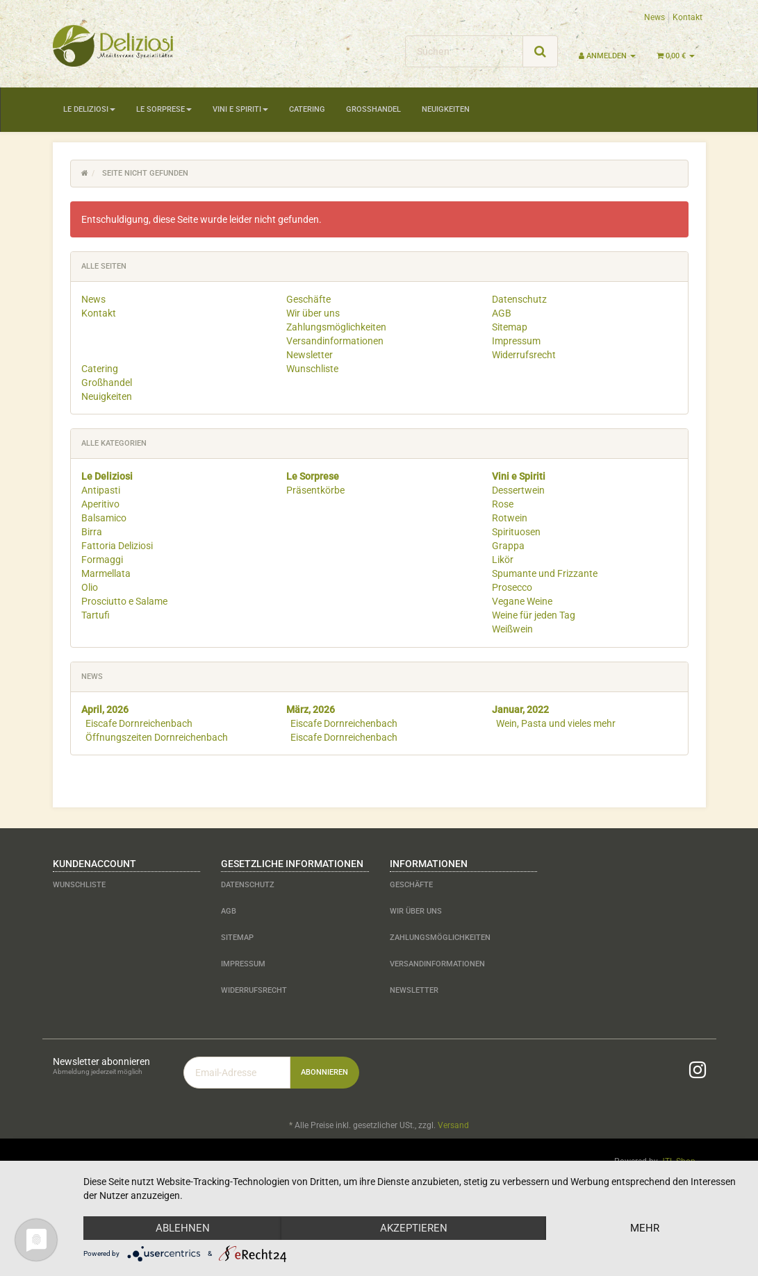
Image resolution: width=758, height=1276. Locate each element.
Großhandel (373, 109)
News (654, 17)
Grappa (508, 545)
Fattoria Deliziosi (117, 545)
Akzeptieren (413, 1228)
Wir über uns (313, 313)
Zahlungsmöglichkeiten (336, 327)
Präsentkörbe (315, 490)
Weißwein (512, 629)
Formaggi (102, 559)
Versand (453, 1125)
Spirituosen (516, 531)
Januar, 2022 (520, 709)
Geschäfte (308, 299)
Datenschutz (519, 299)
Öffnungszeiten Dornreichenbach (156, 737)
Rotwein (509, 517)
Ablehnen (183, 1228)
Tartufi (95, 615)
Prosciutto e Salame (124, 601)
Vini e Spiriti (240, 109)
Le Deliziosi (89, 109)
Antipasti (100, 490)
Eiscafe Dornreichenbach (138, 723)
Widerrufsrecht (524, 354)
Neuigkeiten (446, 109)
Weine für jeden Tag (533, 615)
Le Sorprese (164, 109)
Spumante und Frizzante (545, 573)
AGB (501, 313)
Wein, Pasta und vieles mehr (556, 723)
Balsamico (103, 517)
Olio (89, 587)
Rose (502, 504)
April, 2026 (105, 709)
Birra (91, 531)
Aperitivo (100, 504)
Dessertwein (518, 490)
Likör (502, 559)
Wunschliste (312, 368)
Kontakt (687, 17)
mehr (644, 1228)
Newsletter (309, 354)
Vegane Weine (522, 601)
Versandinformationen (335, 340)
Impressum (516, 340)
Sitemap (509, 327)
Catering (307, 109)
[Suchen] (464, 51)
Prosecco (512, 587)
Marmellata (106, 573)
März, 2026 (310, 709)
